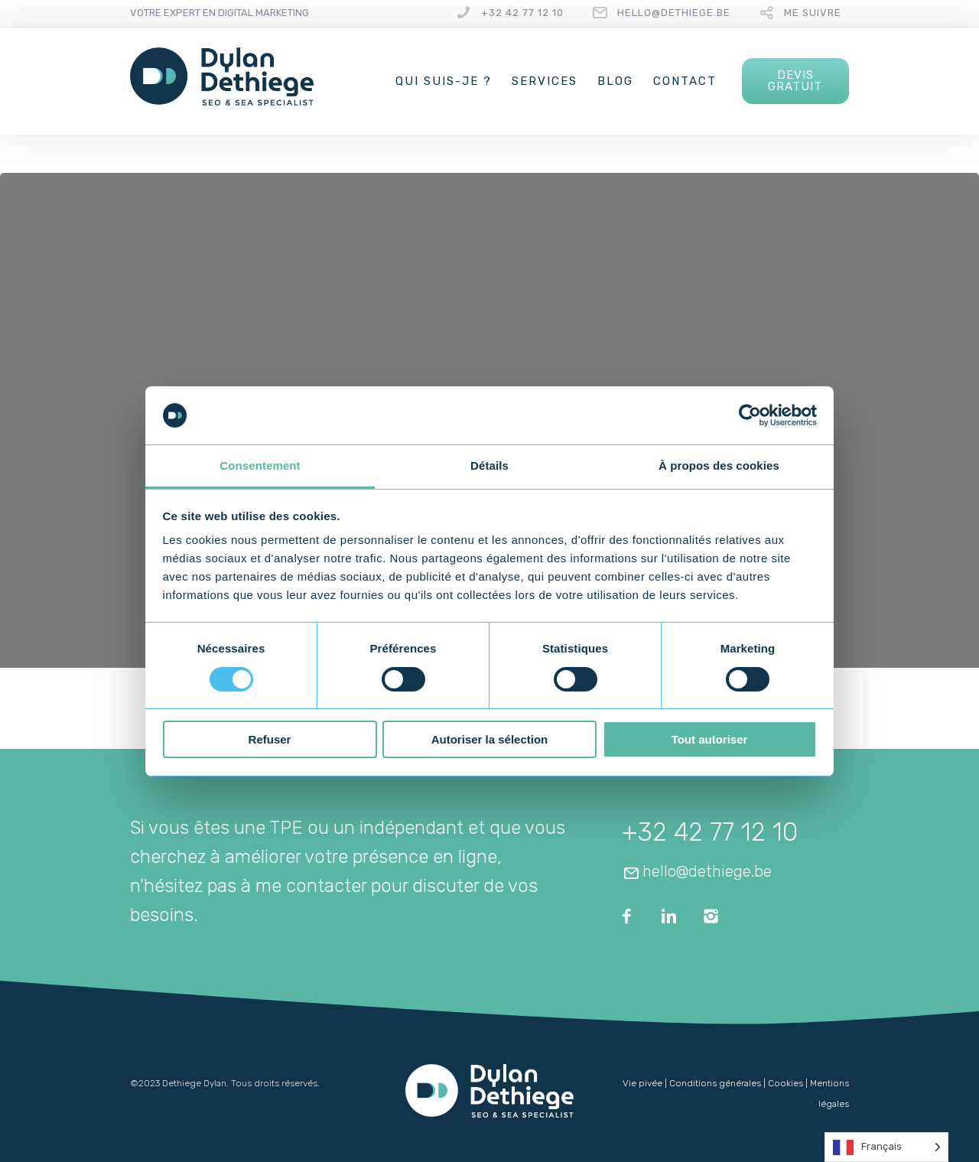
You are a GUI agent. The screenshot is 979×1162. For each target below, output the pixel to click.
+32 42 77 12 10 (522, 12)
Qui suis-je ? (443, 81)
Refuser (270, 739)
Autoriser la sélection (489, 739)
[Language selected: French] (886, 1147)
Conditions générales (715, 1083)
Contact (685, 81)
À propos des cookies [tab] (719, 465)
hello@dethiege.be (673, 12)
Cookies (785, 1083)
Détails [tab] (489, 465)
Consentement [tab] (260, 465)
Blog (615, 81)
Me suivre (812, 12)
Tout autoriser (710, 739)
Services (544, 81)
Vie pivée (642, 1083)
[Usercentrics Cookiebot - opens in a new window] (750, 415)
